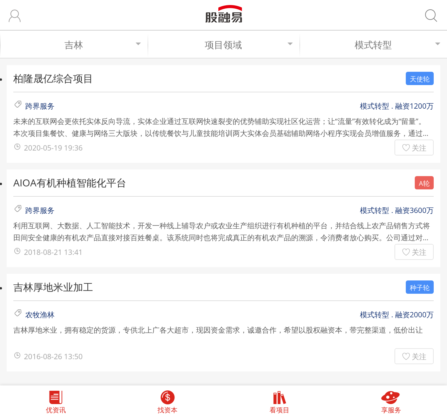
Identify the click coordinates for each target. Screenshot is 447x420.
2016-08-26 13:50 (53, 356)
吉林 (102, 44)
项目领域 (249, 44)
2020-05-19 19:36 (53, 148)
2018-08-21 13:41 (53, 252)
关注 (419, 148)
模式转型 (397, 44)
